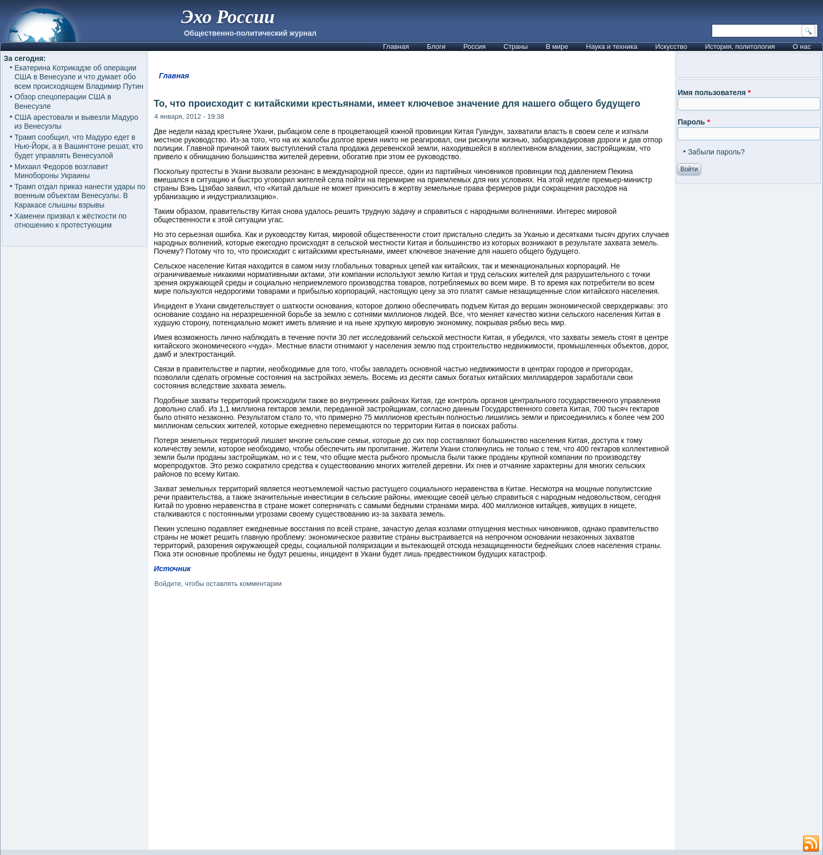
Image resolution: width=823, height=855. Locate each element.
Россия (474, 46)
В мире (557, 46)
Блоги (436, 46)
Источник (172, 568)
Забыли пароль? (716, 152)
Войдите (167, 584)
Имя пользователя (714, 92)
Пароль (694, 122)
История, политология (740, 46)
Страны (515, 46)
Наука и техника (612, 46)
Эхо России (228, 16)
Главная (396, 46)
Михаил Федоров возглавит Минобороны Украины (62, 171)
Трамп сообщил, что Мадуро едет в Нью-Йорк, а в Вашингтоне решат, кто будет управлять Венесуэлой (79, 146)
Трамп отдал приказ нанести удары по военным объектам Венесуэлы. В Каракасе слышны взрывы (80, 195)
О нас (802, 46)
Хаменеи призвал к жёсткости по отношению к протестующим (71, 221)
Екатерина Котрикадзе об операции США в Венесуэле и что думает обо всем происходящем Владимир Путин (79, 77)
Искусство (671, 46)
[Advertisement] (411, 720)
